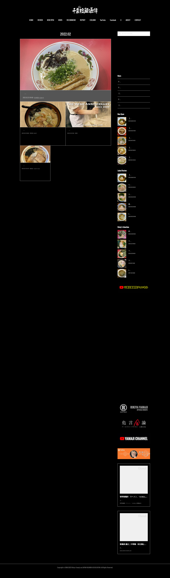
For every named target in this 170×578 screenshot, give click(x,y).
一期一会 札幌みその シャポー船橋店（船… (43, 135)
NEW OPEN (50, 20)
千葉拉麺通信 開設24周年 (126, 87)
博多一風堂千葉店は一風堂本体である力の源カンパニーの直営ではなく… (34, 175)
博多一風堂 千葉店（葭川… (35, 170)
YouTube (103, 20)
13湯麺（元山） (133, 273)
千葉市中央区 (36, 180)
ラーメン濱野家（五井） (136, 253)
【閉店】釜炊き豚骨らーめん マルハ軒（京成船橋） (56, 93)
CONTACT (138, 20)
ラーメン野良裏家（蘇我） (137, 197)
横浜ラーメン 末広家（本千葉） (139, 234)
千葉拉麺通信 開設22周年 (79, 135)
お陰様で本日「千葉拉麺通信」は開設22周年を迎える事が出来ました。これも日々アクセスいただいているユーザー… (87, 140)
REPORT (82, 20)
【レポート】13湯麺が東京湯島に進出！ (131, 93)
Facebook (113, 20)
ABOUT (128, 20)
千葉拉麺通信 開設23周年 (126, 99)
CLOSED (36, 102)
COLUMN (93, 20)
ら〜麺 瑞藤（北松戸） (136, 187)
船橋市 (41, 102)
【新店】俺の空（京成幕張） (138, 121)
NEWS (60, 20)
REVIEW (40, 20)
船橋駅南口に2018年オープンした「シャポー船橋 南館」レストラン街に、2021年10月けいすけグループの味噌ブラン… (42, 140)
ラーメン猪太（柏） (135, 263)
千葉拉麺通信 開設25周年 (126, 82)
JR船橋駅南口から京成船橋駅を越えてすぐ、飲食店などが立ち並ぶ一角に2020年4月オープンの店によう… (65, 98)
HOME (31, 20)
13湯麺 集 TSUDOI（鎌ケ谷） (138, 216)
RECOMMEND (71, 20)
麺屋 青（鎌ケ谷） (134, 207)
